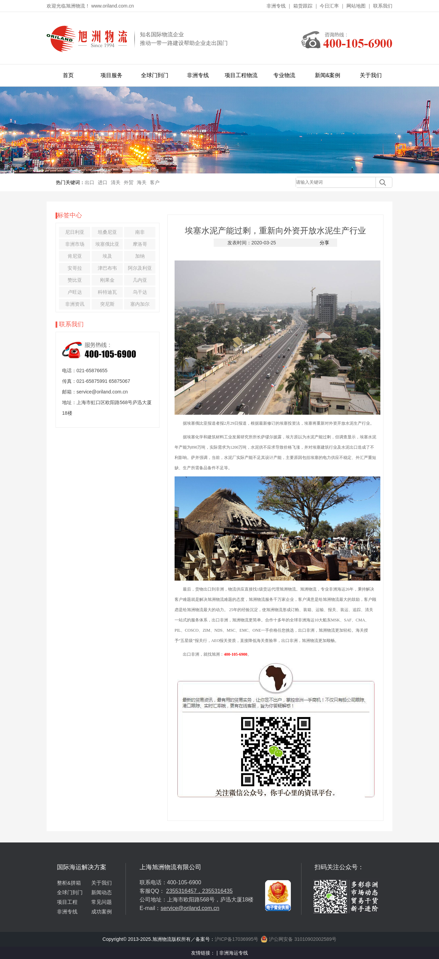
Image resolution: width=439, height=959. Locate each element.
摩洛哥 (140, 244)
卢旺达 (75, 292)
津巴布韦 (107, 268)
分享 (324, 242)
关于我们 (371, 75)
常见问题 (101, 902)
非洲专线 (276, 6)
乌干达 (140, 292)
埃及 (107, 256)
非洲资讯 (74, 304)
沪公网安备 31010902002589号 (298, 939)
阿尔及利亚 (140, 268)
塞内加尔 (140, 304)
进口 (102, 182)
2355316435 (217, 891)
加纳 (140, 256)
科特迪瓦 (107, 292)
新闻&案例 (328, 75)
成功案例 (101, 911)
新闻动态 (101, 892)
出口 (89, 182)
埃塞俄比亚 (107, 244)
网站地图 (356, 6)
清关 (115, 182)
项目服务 (111, 75)
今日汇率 (329, 6)
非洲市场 (74, 244)
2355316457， (184, 891)
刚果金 (107, 280)
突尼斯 (107, 304)
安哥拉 (75, 268)
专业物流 (284, 75)
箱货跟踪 (302, 6)
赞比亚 (75, 280)
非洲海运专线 (233, 953)
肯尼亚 (75, 256)
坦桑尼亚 (107, 232)
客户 (154, 182)
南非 (140, 232)
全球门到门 (154, 75)
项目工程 (67, 902)
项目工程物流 (241, 75)
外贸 (128, 182)
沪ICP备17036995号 (237, 939)
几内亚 (140, 280)
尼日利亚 (74, 232)
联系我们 (382, 6)
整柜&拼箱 (69, 883)
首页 (68, 75)
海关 (141, 182)
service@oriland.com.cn (190, 908)
